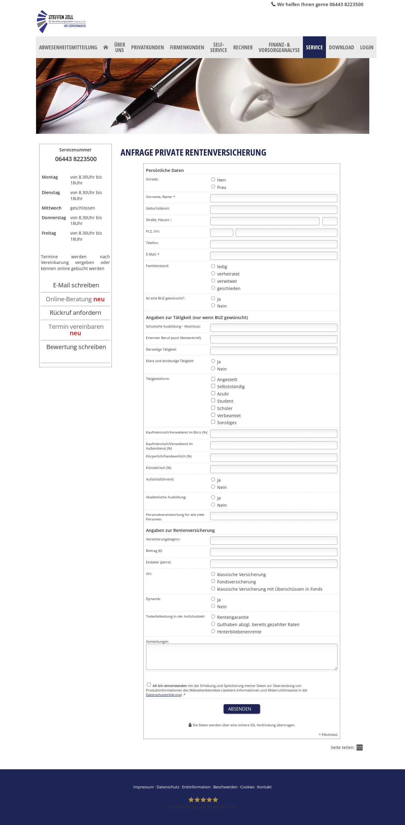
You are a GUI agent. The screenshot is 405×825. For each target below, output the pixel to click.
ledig (219, 266)
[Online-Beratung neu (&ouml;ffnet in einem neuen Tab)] (75, 299)
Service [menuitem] (314, 47)
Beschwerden (225, 787)
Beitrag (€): (154, 550)
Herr (218, 180)
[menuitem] (105, 47)
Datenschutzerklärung (163, 694)
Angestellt (224, 379)
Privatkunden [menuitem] (147, 47)
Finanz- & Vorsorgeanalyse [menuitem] (279, 47)
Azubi (220, 394)
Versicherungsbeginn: (163, 539)
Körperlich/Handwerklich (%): (169, 456)
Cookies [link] (247, 787)
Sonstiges (224, 422)
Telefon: (152, 242)
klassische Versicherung (238, 574)
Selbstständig (228, 386)
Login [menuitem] (366, 47)
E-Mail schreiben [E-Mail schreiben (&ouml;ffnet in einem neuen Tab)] (76, 285)
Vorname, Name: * (160, 196)
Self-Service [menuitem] (218, 47)
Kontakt (264, 787)
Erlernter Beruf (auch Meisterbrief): (173, 337)
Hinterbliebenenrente (236, 632)
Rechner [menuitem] (243, 47)
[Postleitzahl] (221, 233)
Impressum (143, 787)
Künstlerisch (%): (159, 467)
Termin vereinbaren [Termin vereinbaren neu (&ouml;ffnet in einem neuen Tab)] (76, 329)
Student (222, 401)
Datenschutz (168, 787)
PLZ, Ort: (153, 231)
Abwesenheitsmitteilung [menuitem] (68, 47)
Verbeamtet (226, 415)
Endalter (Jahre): (158, 562)
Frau (218, 187)
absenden (239, 709)
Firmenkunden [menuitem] (187, 47)
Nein (219, 306)
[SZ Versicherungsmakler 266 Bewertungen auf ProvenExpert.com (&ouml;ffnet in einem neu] (202, 802)
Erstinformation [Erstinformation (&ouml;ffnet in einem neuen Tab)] (196, 787)
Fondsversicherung (233, 582)
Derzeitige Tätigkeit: (161, 349)
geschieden (226, 288)
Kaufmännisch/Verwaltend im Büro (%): (177, 432)
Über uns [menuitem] (119, 47)
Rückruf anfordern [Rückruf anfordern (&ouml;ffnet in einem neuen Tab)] (75, 313)
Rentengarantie (230, 617)
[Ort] (286, 233)
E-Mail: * (152, 254)
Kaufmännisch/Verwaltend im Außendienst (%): (169, 445)
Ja (216, 299)
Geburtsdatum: (158, 208)
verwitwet (224, 281)
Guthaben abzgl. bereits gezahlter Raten (255, 624)
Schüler (222, 408)
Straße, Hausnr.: (158, 219)
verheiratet (225, 274)
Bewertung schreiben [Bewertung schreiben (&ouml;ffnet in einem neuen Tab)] (76, 347)
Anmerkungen (157, 641)
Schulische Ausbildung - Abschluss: (173, 326)
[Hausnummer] (329, 221)
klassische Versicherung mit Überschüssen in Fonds (267, 589)
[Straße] (265, 221)
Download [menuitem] (341, 47)
